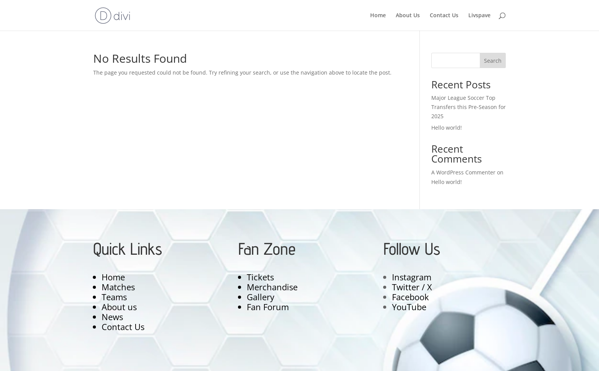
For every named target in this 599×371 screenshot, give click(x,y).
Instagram (411, 277)
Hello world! (446, 127)
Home (378, 16)
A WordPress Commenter (463, 172)
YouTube (409, 306)
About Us (408, 16)
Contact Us (444, 16)
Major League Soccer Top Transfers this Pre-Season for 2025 (468, 107)
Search (493, 60)
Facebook (410, 297)
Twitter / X (412, 287)
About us (119, 306)
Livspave (479, 16)
